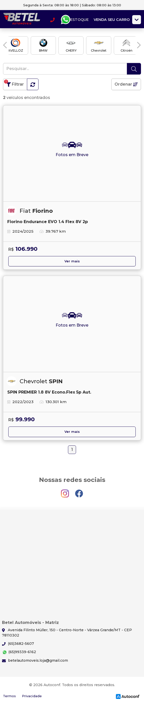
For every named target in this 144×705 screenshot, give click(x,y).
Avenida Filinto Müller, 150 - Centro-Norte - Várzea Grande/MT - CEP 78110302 (67, 633)
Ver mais (72, 261)
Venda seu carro (112, 19)
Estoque (79, 19)
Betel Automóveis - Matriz (22, 19)
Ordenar (126, 84)
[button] (5, 45)
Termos (9, 696)
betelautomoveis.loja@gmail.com (35, 660)
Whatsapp (65, 20)
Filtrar (14, 83)
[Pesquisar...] (65, 69)
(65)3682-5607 (18, 643)
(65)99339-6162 (19, 652)
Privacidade (32, 696)
